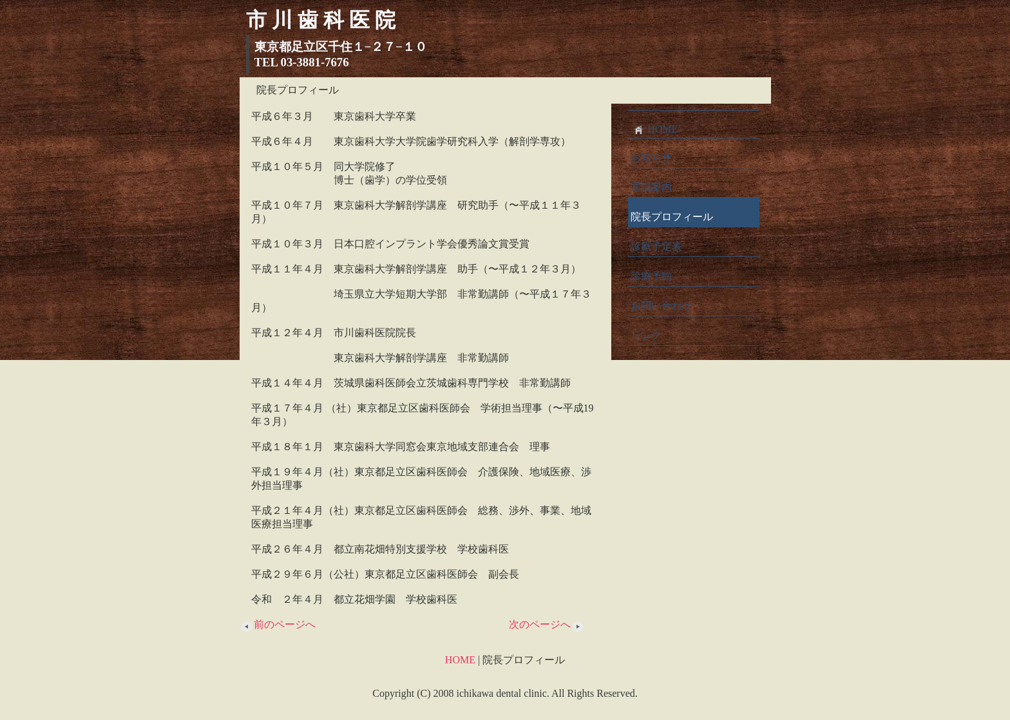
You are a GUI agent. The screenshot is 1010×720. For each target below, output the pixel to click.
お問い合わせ (661, 305)
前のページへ (278, 624)
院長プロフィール (672, 216)
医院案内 (651, 187)
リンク (646, 335)
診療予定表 (656, 246)
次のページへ (547, 624)
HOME (654, 129)
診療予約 (651, 275)
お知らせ (651, 157)
